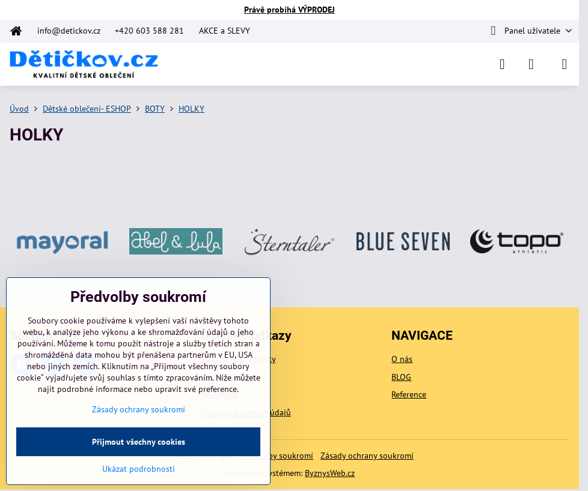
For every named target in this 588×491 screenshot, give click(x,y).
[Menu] (564, 64)
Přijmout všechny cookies (138, 441)
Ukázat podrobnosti (138, 468)
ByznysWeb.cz (330, 473)
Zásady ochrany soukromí (367, 455)
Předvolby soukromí (276, 455)
